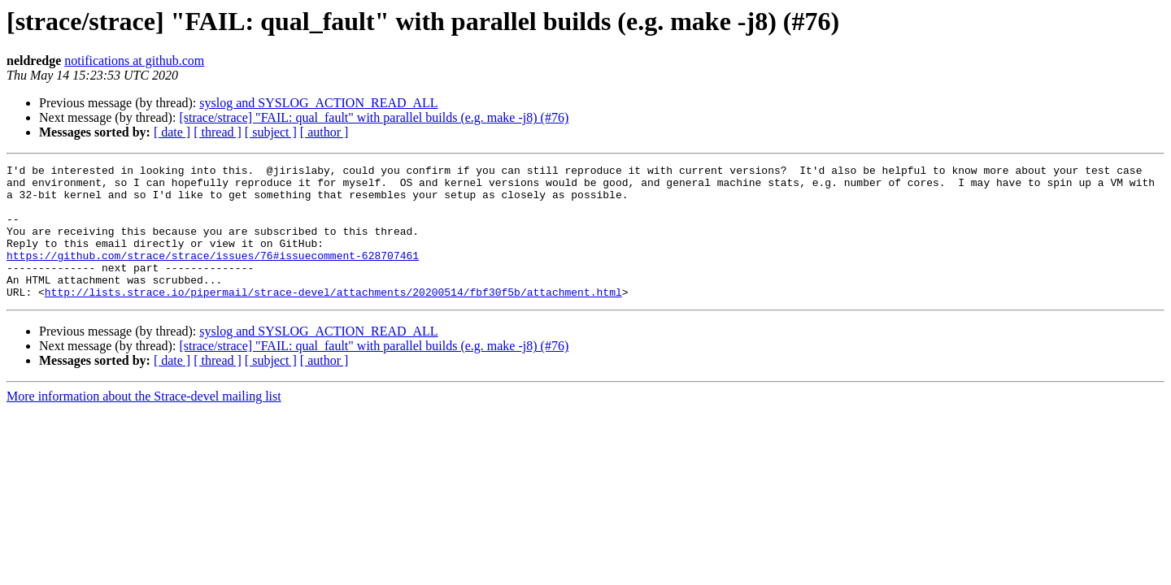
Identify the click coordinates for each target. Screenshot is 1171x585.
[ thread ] (218, 132)
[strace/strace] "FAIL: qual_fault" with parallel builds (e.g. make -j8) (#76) (373, 117)
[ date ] (172, 132)
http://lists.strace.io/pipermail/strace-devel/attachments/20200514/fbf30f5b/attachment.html (333, 318)
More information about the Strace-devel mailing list (144, 423)
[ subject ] (271, 132)
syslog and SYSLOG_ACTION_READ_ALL (318, 103)
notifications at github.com (134, 60)
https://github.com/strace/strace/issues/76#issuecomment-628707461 (213, 274)
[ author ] (324, 132)
